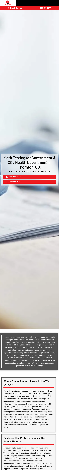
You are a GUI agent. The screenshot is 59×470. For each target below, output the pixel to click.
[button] (58, 3)
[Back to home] (8, 3)
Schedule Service (15, 8)
